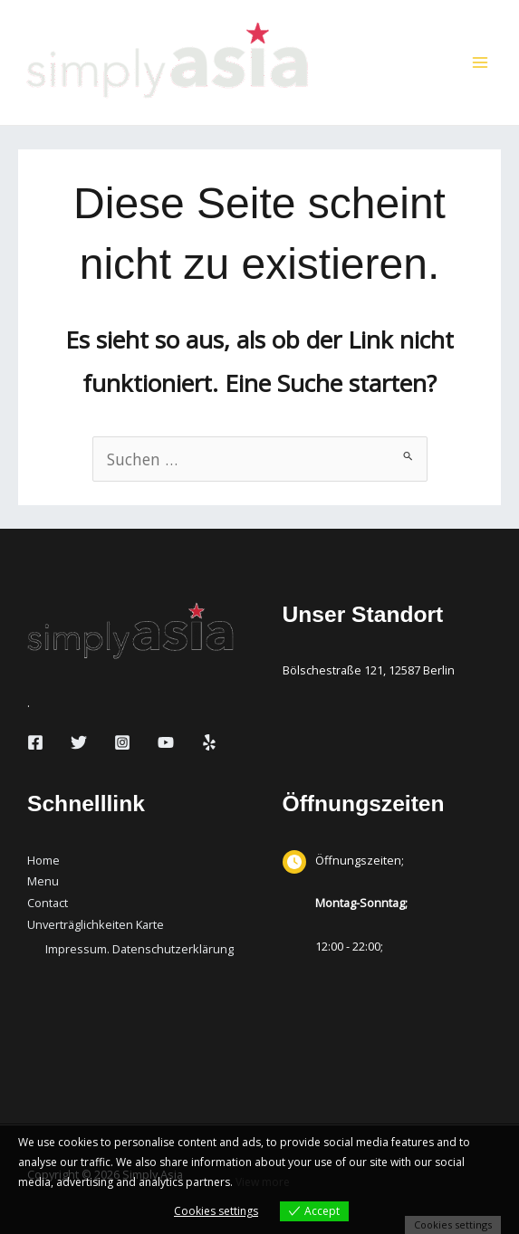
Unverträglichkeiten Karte (95, 924)
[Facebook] (35, 742)
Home (43, 860)
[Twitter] (79, 742)
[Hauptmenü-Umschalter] (480, 62)
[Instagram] (122, 742)
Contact (47, 902)
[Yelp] (209, 742)
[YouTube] (166, 742)
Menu (43, 881)
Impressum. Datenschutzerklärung (139, 949)
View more (262, 1182)
